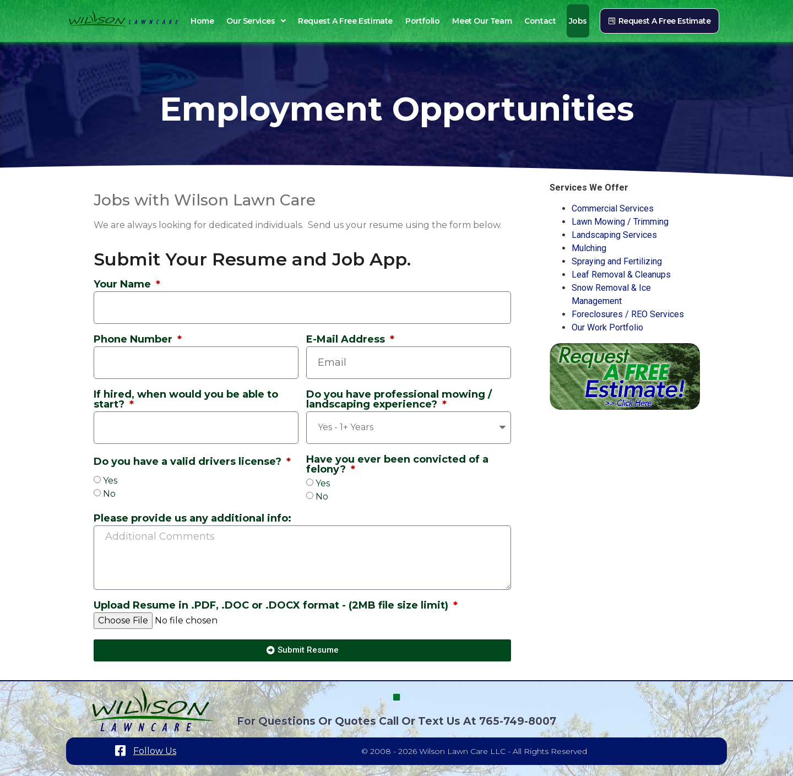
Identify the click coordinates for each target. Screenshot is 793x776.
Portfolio (422, 21)
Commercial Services (613, 208)
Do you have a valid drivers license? (189, 462)
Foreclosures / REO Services (628, 314)
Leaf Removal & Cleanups (621, 274)
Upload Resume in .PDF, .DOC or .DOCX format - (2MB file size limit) (272, 605)
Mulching (589, 248)
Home (202, 21)
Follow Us (154, 751)
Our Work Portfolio (607, 327)
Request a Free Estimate (345, 21)
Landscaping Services (614, 235)
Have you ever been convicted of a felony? (397, 464)
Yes (110, 480)
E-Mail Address (347, 339)
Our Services (255, 21)
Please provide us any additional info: (192, 518)
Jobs (578, 21)
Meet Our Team (482, 21)
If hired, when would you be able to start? (186, 399)
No (109, 494)
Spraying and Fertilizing (617, 261)
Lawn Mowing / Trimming (620, 221)
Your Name (124, 284)
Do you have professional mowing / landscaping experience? (399, 399)
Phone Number (134, 339)
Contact (540, 21)
